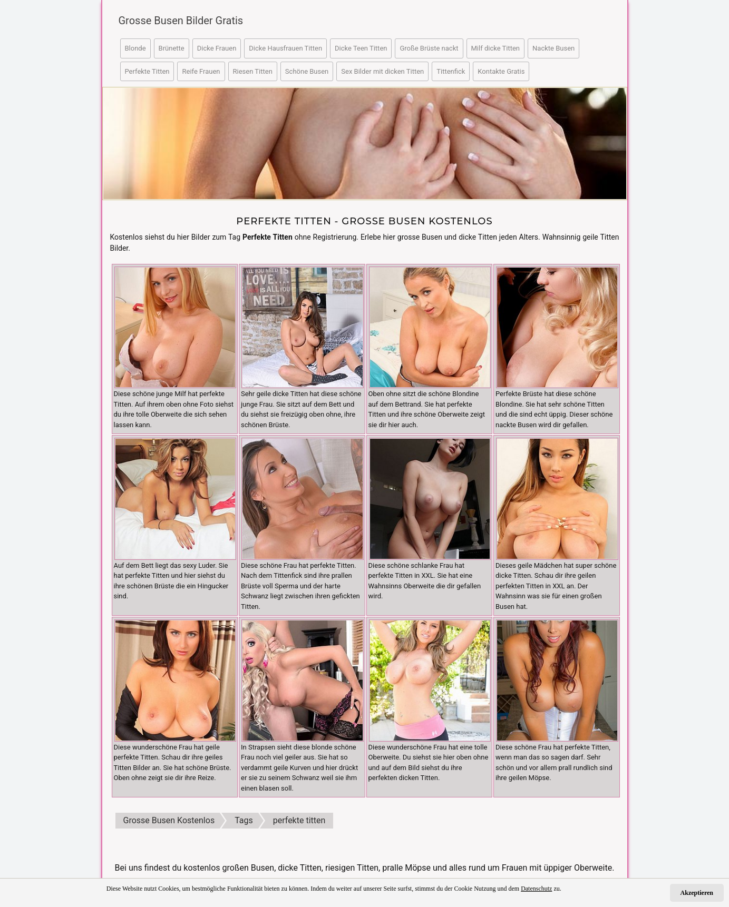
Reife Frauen (201, 71)
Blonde (135, 48)
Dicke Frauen (217, 48)
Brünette (171, 48)
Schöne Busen (306, 71)
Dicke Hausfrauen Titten (285, 48)
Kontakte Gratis (501, 71)
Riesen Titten (253, 71)
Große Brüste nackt (429, 48)
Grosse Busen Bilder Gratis (180, 20)
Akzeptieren (697, 892)
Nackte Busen (553, 48)
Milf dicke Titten (495, 48)
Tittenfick (450, 71)
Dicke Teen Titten (361, 48)
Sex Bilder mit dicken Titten (382, 71)
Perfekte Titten (147, 71)
